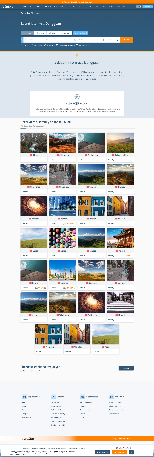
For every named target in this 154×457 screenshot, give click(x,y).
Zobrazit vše (26, 417)
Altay (35, 155)
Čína (28, 13)
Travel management (116, 410)
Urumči (121, 315)
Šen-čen (93, 283)
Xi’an (107, 347)
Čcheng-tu (64, 155)
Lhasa (35, 251)
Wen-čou (50, 347)
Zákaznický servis (86, 402)
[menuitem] (27, 6)
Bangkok (25, 413)
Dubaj (24, 406)
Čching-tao (93, 155)
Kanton (64, 218)
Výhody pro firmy (115, 406)
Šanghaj (64, 283)
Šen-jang (122, 283)
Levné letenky (56, 406)
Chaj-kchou (35, 187)
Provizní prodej (114, 413)
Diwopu (121, 187)
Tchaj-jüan (64, 315)
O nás (82, 417)
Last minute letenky (58, 413)
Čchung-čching (121, 155)
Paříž (23, 402)
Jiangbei (35, 218)
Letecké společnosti (58, 421)
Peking (122, 251)
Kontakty (83, 406)
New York (25, 410)
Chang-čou (64, 187)
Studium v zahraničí (58, 425)
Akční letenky (55, 402)
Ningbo (93, 251)
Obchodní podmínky (39, 448)
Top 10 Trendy (56, 417)
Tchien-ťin (92, 315)
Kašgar (93, 218)
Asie (22, 13)
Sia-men (35, 315)
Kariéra (82, 413)
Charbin (92, 187)
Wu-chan (78, 347)
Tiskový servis (85, 410)
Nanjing (64, 251)
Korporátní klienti (115, 402)
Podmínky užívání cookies (57, 448)
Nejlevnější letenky (57, 410)
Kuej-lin (121, 218)
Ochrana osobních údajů (76, 448)
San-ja (35, 283)
